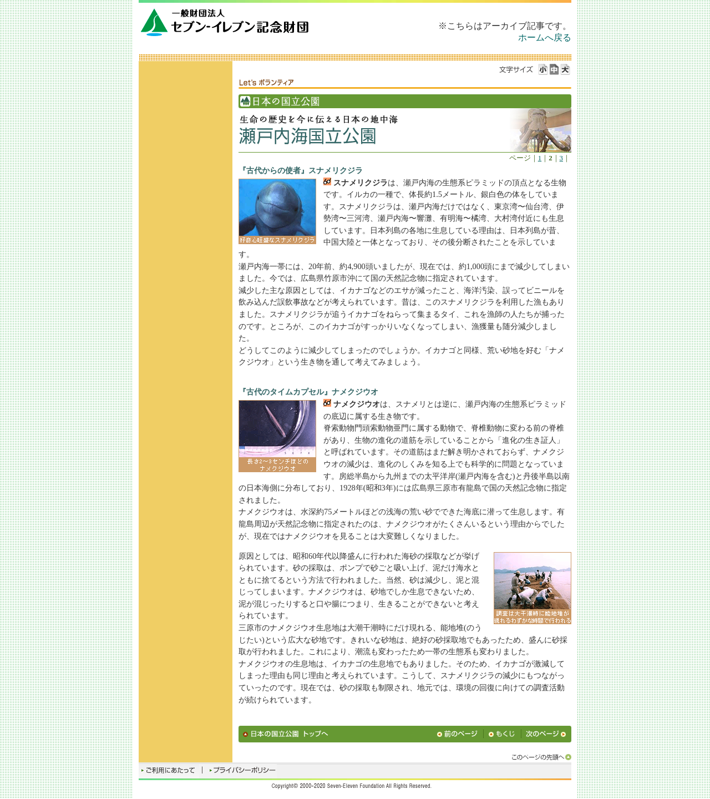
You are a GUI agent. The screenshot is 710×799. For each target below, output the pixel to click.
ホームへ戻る (544, 37)
